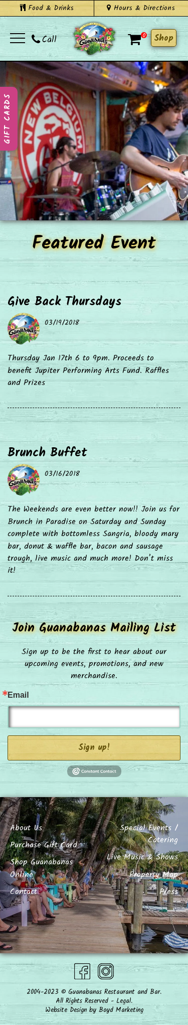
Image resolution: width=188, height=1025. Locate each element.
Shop (163, 38)
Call (44, 40)
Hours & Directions (141, 8)
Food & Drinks (47, 8)
